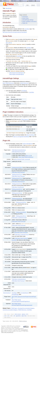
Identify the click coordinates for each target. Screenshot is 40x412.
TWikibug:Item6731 (17, 177)
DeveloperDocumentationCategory (26, 306)
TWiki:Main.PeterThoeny (18, 171)
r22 (5, 314)
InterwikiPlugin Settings (27, 19)
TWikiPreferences (22, 308)
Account (30, 0)
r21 (8, 314)
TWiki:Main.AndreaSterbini (18, 277)
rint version (18, 312)
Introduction (25, 16)
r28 (27, 312)
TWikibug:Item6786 (17, 166)
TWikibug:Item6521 (17, 188)
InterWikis (27, 28)
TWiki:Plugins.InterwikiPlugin (16, 73)
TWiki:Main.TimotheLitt (18, 185)
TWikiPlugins (14, 306)
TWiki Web (13, 0)
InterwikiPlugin (15, 292)
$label (33, 107)
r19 (14, 314)
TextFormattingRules (27, 142)
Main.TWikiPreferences (8, 82)
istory (23, 312)
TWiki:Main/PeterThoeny (18, 150)
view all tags (8, 8)
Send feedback (24, 328)
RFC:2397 (9, 42)
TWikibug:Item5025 (21, 201)
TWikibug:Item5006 (21, 211)
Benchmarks (6, 291)
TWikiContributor (23, 319)
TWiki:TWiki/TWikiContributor (25, 155)
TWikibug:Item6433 (17, 197)
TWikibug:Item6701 (17, 173)
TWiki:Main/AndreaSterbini (18, 148)
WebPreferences (25, 82)
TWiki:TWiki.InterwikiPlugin (7, 330)
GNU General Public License (22, 158)
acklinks (18, 314)
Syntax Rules (25, 18)
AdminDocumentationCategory (10, 308)
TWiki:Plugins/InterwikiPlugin (16, 71)
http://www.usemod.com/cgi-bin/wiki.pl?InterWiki (15, 32)
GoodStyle (14, 291)
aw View (24, 314)
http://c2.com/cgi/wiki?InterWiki (21, 135)
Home (5, 0)
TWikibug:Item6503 (17, 191)
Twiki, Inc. (28, 154)
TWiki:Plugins (25, 118)
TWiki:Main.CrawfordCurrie (19, 216)
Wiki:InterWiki (30, 133)
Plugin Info (24, 23)
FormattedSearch (24, 291)
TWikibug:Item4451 (21, 214)
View (21, 0)
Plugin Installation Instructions (29, 21)
